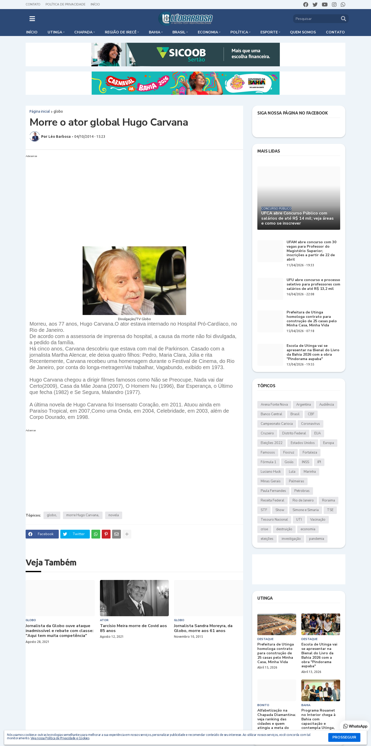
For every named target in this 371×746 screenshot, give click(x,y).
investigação (291, 538)
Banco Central (271, 414)
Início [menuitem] (32, 32)
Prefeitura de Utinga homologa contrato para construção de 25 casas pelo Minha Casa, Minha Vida (312, 319)
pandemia (316, 538)
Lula (292, 471)
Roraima (328, 500)
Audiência (326, 404)
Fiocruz (288, 452)
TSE (330, 510)
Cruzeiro (267, 433)
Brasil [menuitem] (178, 32)
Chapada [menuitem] (83, 32)
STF (264, 510)
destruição (284, 529)
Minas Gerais (271, 481)
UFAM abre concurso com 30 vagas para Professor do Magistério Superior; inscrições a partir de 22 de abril (311, 251)
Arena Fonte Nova (274, 404)
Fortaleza (310, 452)
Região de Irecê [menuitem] (120, 32)
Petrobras (302, 491)
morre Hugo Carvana (82, 515)
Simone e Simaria (306, 510)
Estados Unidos (303, 443)
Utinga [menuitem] (55, 32)
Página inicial (40, 111)
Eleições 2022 (271, 443)
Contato (33, 4)
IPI (319, 462)
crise (264, 529)
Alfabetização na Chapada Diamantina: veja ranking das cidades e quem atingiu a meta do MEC (276, 721)
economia (308, 529)
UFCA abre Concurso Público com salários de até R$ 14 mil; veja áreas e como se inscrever (297, 218)
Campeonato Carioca (277, 423)
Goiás (289, 462)
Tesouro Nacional (274, 519)
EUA (317, 433)
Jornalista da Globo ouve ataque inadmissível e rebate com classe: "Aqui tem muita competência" (59, 631)
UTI (299, 519)
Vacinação (317, 519)
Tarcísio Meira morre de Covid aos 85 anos (133, 628)
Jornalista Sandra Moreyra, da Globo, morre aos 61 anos (203, 628)
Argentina (303, 404)
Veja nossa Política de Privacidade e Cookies (60, 738)
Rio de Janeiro (303, 500)
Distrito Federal (294, 433)
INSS (305, 462)
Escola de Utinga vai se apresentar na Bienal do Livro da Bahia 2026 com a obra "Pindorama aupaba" (313, 352)
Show (279, 510)
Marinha (310, 471)
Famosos (268, 452)
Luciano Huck (271, 471)
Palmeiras (296, 481)
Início (95, 4)
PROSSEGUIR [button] (344, 737)
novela (113, 515)
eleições (267, 538)
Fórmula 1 (268, 462)
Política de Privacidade (65, 4)
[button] (32, 18)
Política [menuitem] (239, 32)
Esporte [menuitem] (269, 32)
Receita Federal (272, 500)
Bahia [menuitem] (154, 32)
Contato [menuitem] (335, 32)
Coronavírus (310, 423)
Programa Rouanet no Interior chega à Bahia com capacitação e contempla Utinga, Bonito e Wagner (318, 721)
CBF (311, 414)
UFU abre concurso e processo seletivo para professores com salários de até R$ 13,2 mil (313, 284)
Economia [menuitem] (208, 32)
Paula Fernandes (273, 491)
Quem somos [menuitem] (303, 32)
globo (58, 111)
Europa (328, 443)
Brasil (295, 414)
